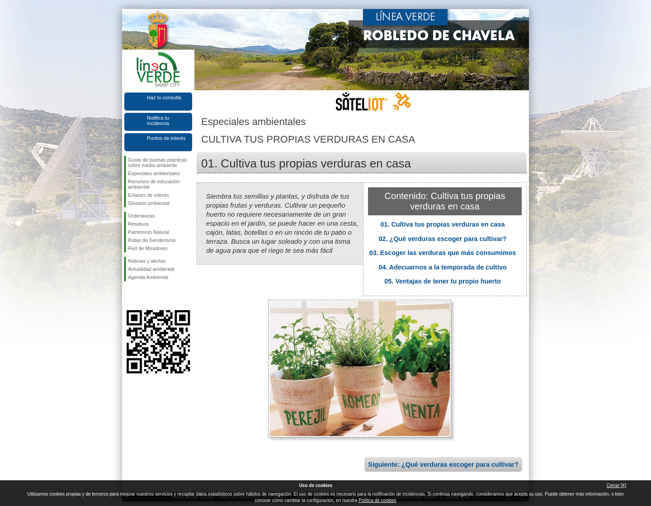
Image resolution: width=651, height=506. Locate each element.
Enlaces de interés (148, 195)
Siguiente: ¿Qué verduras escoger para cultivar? (443, 464)
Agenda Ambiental (148, 277)
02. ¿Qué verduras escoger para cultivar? (442, 238)
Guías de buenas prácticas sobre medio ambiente (157, 162)
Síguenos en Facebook (129, 295)
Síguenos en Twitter (144, 295)
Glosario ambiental (149, 203)
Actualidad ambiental (151, 269)
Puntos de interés (166, 138)
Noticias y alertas (147, 261)
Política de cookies (377, 500)
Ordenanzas (141, 215)
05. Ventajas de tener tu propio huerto (442, 281)
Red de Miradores (147, 248)
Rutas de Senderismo (152, 240)
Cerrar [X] (616, 485)
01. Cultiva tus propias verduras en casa (442, 224)
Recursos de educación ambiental (154, 184)
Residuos (138, 224)
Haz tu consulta (164, 97)
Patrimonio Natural (148, 232)
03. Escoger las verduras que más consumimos (442, 252)
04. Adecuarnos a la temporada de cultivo (442, 267)
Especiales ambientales (154, 173)
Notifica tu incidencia (158, 120)
